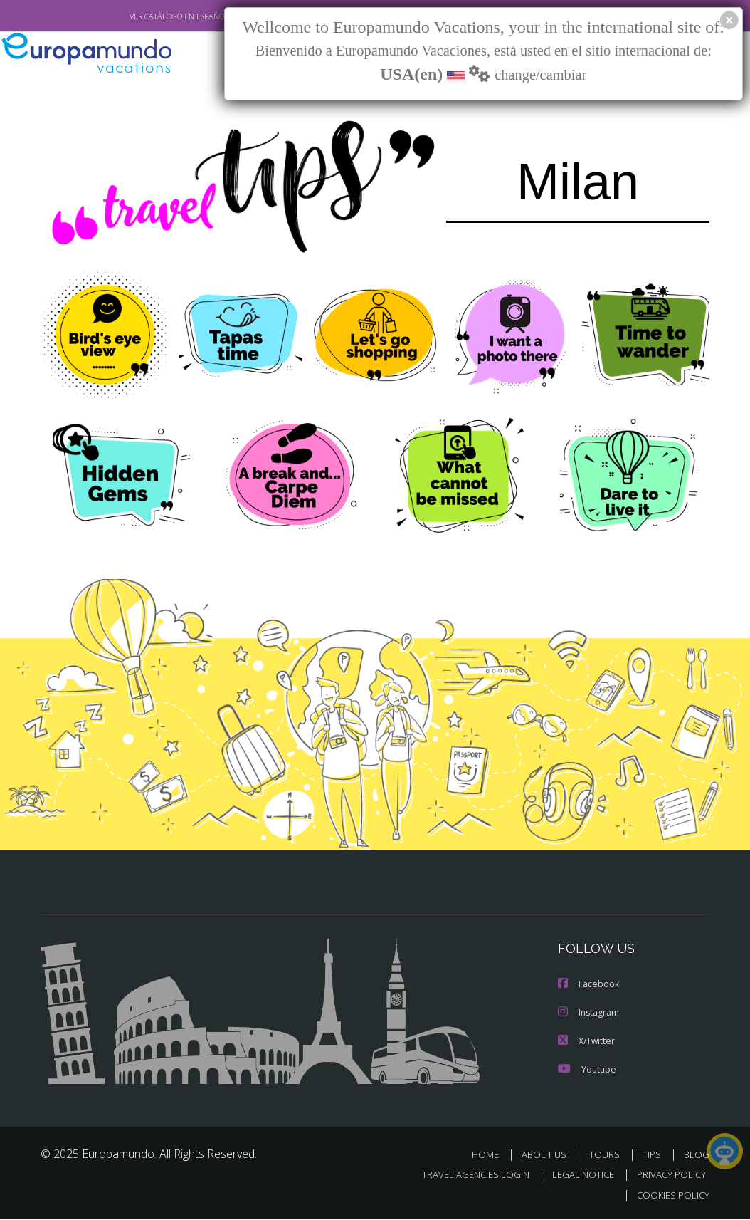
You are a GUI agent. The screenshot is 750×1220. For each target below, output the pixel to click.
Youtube (586, 1070)
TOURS (607, 1155)
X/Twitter (586, 1041)
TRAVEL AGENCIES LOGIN (465, 1175)
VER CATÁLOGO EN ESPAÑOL (146, 16)
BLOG (696, 1155)
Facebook (588, 984)
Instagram (589, 1013)
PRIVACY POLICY (668, 1175)
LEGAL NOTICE (576, 1175)
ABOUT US (547, 1155)
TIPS (653, 1155)
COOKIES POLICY (669, 1195)
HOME (491, 1155)
